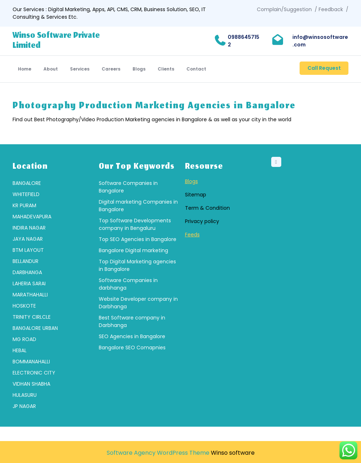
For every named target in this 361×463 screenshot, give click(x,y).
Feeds (192, 237)
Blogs (139, 69)
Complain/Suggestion (284, 9)
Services (79, 69)
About (50, 69)
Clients (166, 69)
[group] (51, 297)
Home (24, 69)
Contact (196, 69)
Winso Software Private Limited (56, 41)
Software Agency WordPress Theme (158, 453)
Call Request (324, 68)
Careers (111, 69)
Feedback (331, 9)
